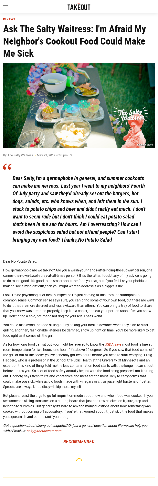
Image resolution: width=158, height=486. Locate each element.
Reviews (9, 19)
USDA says (113, 344)
